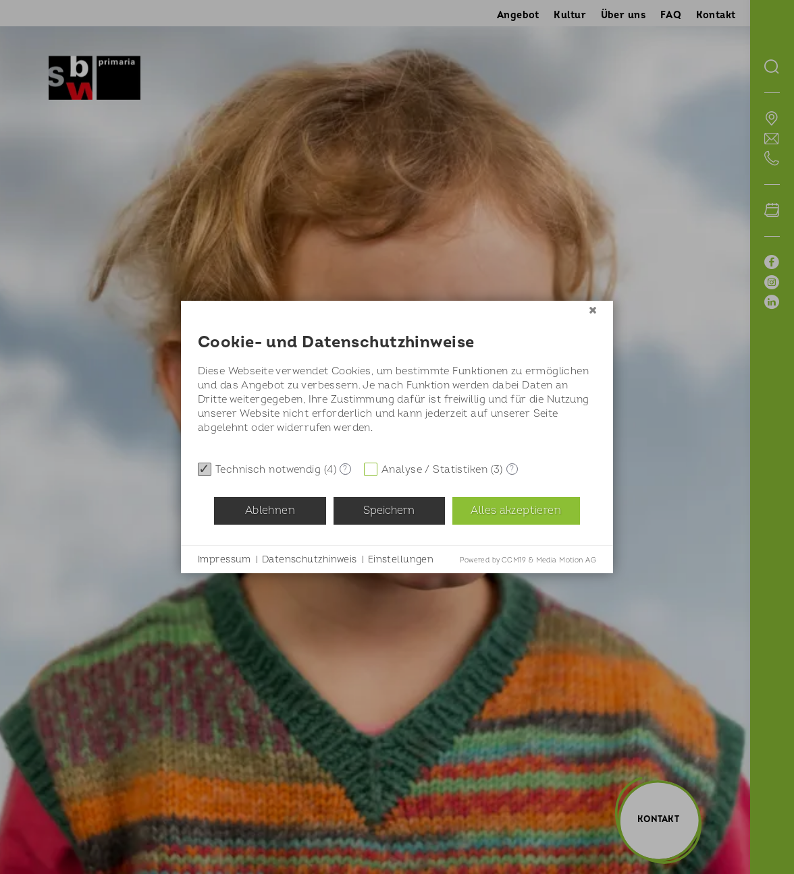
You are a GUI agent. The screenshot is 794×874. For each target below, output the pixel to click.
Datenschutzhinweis (309, 559)
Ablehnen (270, 510)
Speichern (389, 510)
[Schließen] (593, 311)
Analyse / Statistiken (434, 469)
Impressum (224, 559)
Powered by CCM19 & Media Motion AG (528, 560)
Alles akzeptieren (515, 510)
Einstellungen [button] (401, 559)
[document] (397, 387)
